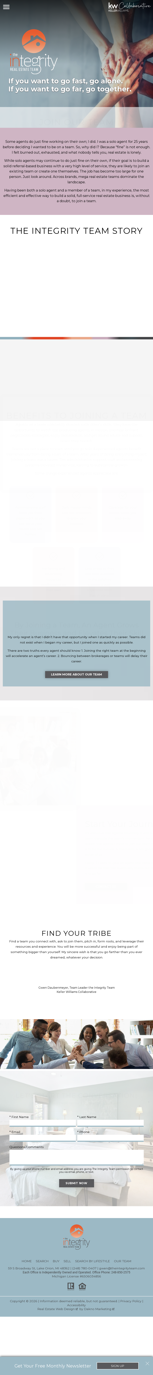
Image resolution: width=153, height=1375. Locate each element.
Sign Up (117, 1366)
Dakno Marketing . (99, 1309)
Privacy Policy (130, 1301)
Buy (56, 1261)
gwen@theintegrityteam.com (122, 1269)
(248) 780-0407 (84, 1269)
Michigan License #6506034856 (76, 1276)
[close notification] (147, 1362)
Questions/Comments (26, 1147)
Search (42, 1261)
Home (27, 1261)
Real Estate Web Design (57, 1309)
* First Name (19, 1117)
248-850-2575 (120, 1273)
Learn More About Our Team (76, 675)
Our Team (122, 1261)
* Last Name (86, 1117)
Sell (67, 1261)
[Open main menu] (6, 7)
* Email (14, 1132)
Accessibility (76, 1305)
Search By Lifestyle (92, 1261)
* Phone (83, 1132)
